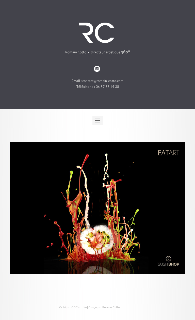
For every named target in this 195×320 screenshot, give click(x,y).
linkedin (97, 69)
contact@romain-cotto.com (102, 81)
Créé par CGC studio (73, 307)
